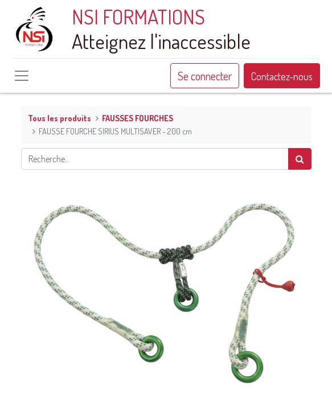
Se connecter (205, 75)
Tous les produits (59, 118)
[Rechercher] (299, 159)
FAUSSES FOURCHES (137, 118)
